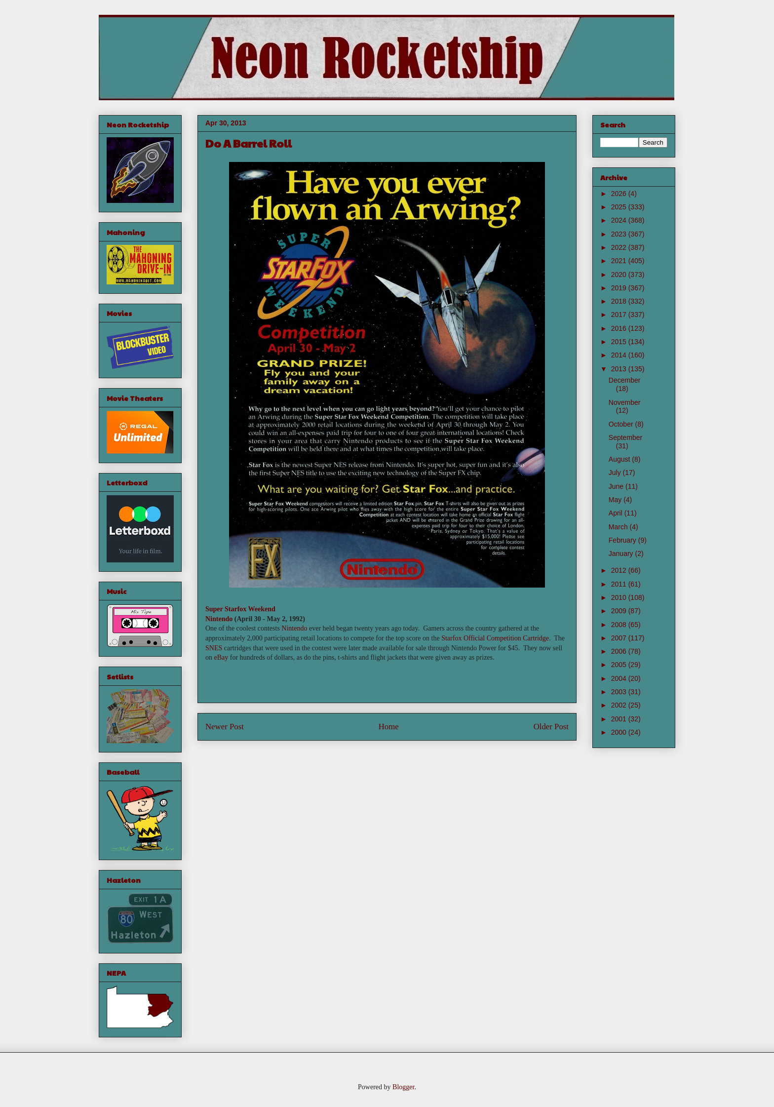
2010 (619, 597)
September (625, 437)
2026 (619, 194)
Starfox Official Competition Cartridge (495, 638)
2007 (619, 638)
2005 (619, 665)
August (620, 459)
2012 (619, 570)
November (625, 402)
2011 (619, 584)
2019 (619, 288)
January (622, 553)
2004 (619, 678)
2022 (619, 247)
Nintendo (218, 619)
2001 (619, 719)
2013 (619, 369)
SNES (213, 648)
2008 (619, 625)
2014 (619, 355)
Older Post (551, 726)
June (617, 486)
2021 (619, 261)
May (616, 500)
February (623, 540)
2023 (619, 234)
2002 (619, 705)
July (616, 472)
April (616, 513)
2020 (619, 274)
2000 (619, 732)
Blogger (403, 1087)
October (622, 424)
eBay (221, 657)
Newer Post (224, 726)
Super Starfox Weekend (240, 609)
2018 (619, 301)
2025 (619, 207)
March (619, 527)
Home (389, 726)
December (625, 380)
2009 (619, 611)
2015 (619, 342)
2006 (619, 651)
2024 (619, 220)
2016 (619, 328)
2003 (619, 692)
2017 (619, 314)
